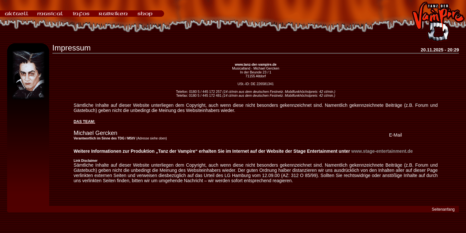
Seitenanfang (443, 209)
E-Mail (395, 135)
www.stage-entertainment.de (382, 151)
